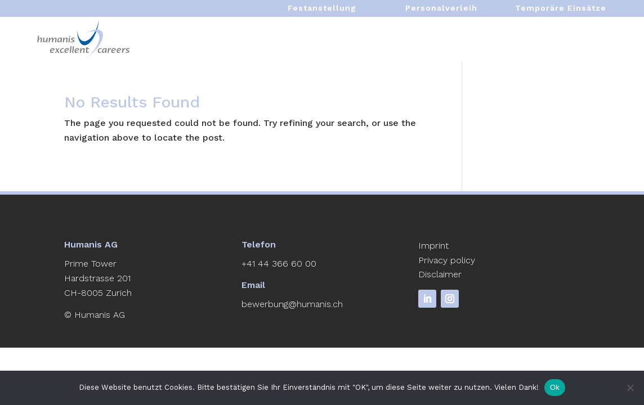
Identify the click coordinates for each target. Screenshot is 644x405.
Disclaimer (440, 274)
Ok (555, 387)
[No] (630, 387)
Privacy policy (446, 260)
